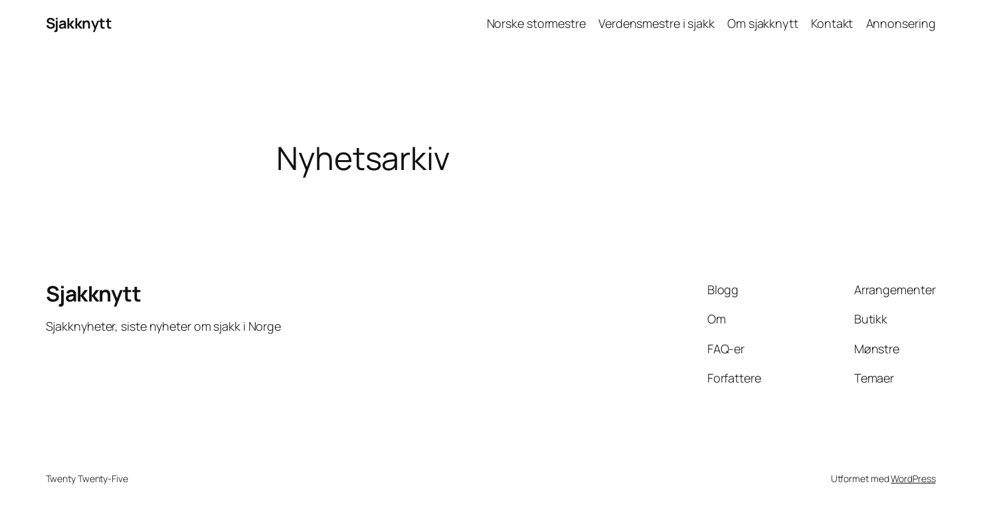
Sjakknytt (79, 23)
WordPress (913, 478)
